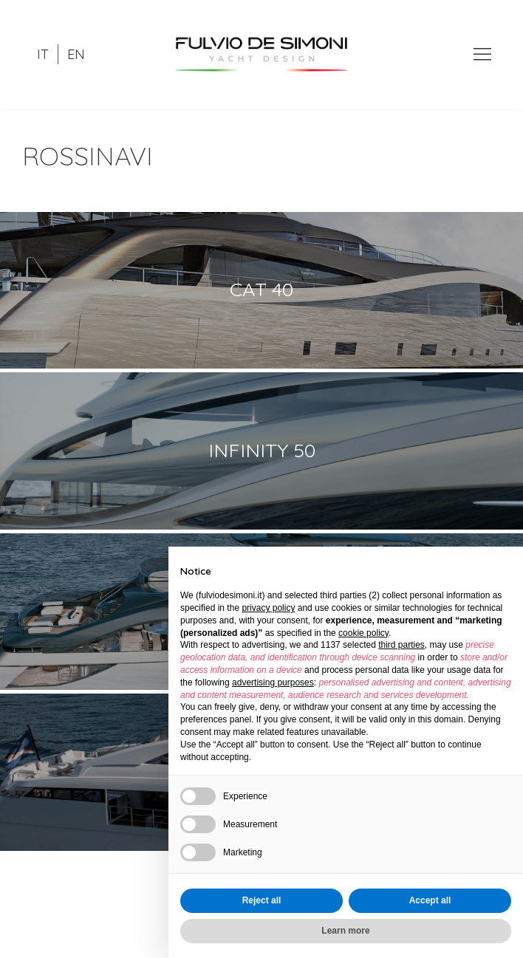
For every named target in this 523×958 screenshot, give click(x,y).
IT (43, 54)
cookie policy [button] (363, 633)
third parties (401, 645)
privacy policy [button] (268, 608)
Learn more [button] (345, 931)
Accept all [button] (430, 900)
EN (76, 54)
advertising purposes (273, 682)
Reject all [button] (261, 900)
